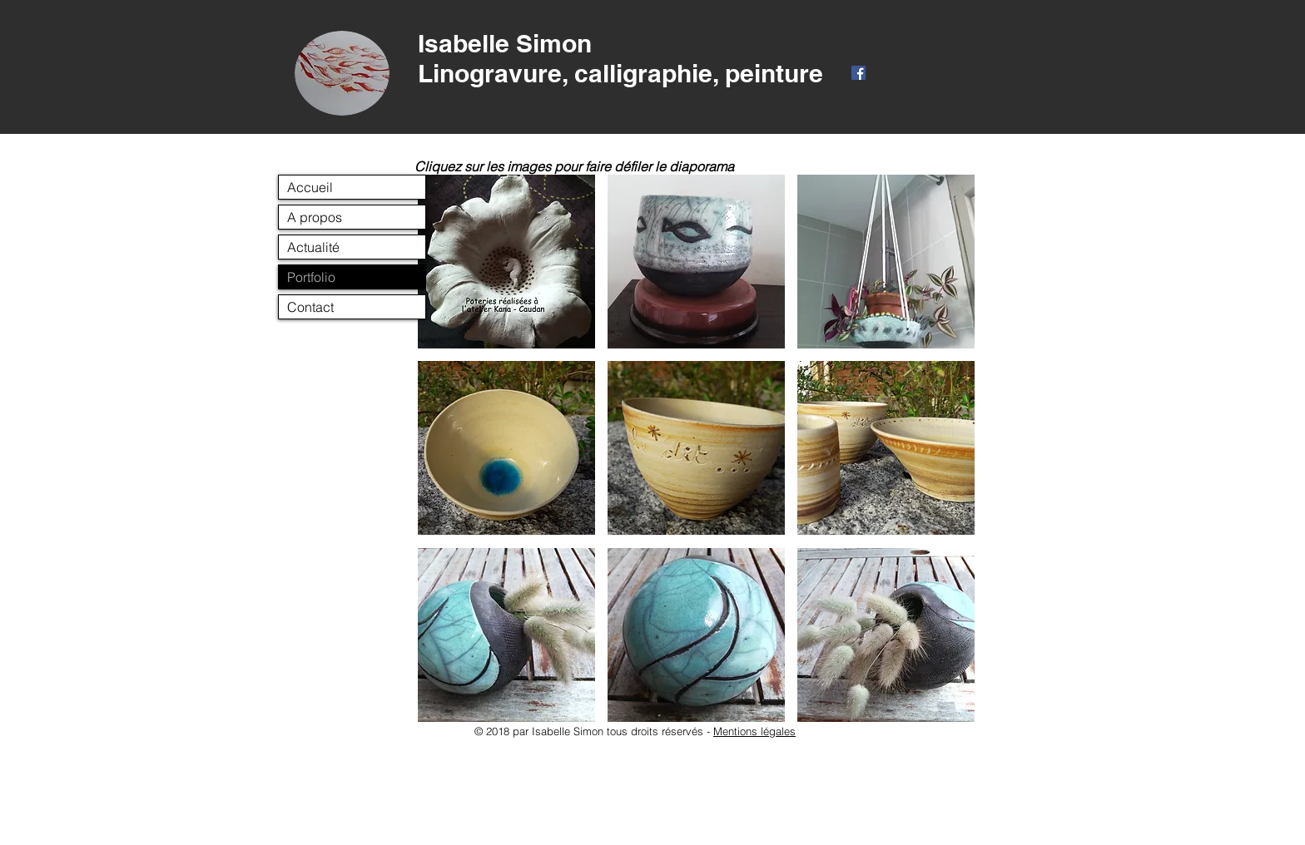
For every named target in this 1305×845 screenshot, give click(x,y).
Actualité (313, 247)
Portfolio (311, 277)
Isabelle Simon (505, 43)
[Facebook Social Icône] (858, 73)
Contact (310, 307)
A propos (314, 217)
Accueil (310, 187)
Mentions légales (754, 731)
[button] (506, 261)
